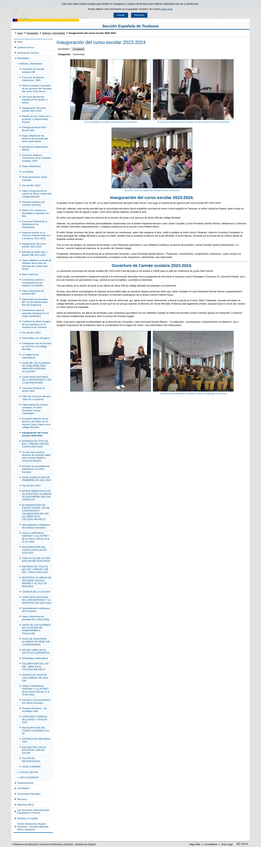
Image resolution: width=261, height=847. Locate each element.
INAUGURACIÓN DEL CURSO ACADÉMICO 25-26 (36, 730)
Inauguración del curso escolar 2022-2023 (34, 245)
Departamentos (25, 782)
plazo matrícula (30, 274)
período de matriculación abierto (35, 148)
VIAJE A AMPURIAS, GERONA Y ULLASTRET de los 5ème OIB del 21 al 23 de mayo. (35, 690)
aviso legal (166, 9)
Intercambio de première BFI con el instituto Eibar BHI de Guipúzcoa (35, 302)
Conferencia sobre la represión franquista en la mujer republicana (35, 313)
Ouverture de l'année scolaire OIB (33, 70)
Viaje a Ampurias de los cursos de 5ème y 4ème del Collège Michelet (36, 193)
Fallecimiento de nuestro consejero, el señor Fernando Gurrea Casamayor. (35, 409)
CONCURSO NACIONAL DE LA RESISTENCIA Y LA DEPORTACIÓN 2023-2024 (36, 600)
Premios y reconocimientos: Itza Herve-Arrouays (36, 701)
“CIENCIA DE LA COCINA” (36, 591)
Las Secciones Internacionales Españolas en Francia (33, 811)
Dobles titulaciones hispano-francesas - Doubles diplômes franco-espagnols (33, 826)
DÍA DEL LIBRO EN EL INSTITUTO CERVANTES (36, 651)
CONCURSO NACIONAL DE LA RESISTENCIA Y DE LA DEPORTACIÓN (36, 380)
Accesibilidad (210, 844)
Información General (28, 52)
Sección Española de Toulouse (130, 26)
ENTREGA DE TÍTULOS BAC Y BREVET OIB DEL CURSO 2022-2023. (35, 444)
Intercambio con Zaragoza (36, 338)
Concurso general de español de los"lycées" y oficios (35, 99)
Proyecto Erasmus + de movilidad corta (34, 710)
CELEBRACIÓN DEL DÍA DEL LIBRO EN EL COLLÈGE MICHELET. (35, 666)
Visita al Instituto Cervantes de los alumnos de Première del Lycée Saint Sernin (37, 88)
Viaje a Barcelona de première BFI (33, 292)
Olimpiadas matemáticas (35, 658)
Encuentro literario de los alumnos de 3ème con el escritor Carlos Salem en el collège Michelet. (36, 423)
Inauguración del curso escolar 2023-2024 (35, 434)
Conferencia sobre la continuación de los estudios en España (33, 282)
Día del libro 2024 (31, 485)
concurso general (29, 772)
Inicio (20, 33)
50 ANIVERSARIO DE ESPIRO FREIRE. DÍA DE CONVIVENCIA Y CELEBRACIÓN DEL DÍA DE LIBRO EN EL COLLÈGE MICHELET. (36, 512)
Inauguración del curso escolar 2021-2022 (34, 109)
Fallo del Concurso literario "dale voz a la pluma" (36, 397)
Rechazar (139, 15)
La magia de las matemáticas (30, 356)
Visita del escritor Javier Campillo (34, 178)
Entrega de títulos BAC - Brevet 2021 (35, 129)
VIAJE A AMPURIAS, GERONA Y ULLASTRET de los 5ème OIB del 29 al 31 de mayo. (35, 537)
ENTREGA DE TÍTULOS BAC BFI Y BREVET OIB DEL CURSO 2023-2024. (35, 569)
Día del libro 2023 (31, 332)
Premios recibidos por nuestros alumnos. (33, 203)
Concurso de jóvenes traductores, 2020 (33, 79)
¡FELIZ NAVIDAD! (29, 777)
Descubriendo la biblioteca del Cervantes (36, 609)
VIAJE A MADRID (31, 766)
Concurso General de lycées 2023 (33, 389)
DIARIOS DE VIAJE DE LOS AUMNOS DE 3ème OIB (35, 677)
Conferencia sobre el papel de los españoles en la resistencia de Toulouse (36, 324)
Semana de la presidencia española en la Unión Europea (36, 469)
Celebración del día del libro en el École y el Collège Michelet (37, 346)
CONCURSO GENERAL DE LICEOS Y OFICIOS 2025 (35, 719)
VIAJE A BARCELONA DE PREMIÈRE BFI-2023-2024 (36, 479)
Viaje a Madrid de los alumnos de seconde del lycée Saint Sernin (35, 138)
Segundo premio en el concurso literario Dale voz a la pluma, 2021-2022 (36, 235)
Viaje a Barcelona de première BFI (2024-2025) (35, 618)
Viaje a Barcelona (31, 166)
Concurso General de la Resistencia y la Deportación (34, 224)
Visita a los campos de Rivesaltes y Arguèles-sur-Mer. (36, 213)
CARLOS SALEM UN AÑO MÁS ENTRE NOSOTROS (36, 559)
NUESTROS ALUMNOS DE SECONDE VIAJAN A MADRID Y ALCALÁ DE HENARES (37, 582)
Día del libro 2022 (31, 185)
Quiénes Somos (25, 47)
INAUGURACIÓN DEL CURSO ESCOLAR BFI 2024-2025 (34, 550)
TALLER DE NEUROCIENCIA (31, 759)
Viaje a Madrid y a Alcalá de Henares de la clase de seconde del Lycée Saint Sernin (36, 264)
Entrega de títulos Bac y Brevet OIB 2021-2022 (34, 253)
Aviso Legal (227, 844)
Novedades (32, 33)
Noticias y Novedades (53, 33)
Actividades (23, 788)
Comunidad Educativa (28, 793)
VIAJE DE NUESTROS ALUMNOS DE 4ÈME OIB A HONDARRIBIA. (36, 641)
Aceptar (121, 15)
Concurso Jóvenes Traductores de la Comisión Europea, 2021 (36, 158)
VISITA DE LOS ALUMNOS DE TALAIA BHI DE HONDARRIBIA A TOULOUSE (36, 629)
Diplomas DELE (25, 804)
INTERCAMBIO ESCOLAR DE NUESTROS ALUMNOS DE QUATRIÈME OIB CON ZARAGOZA (37, 495)
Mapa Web (195, 844)
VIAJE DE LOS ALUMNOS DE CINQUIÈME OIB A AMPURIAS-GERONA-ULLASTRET (36, 367)
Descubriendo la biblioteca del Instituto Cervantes (36, 526)
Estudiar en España (27, 818)
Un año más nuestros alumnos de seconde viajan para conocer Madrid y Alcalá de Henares (36, 456)
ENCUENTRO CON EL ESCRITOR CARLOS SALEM (34, 750)
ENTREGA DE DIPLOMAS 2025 (36, 740)
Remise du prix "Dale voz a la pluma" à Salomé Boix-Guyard (36, 119)
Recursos (22, 799)
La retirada (27, 171)
